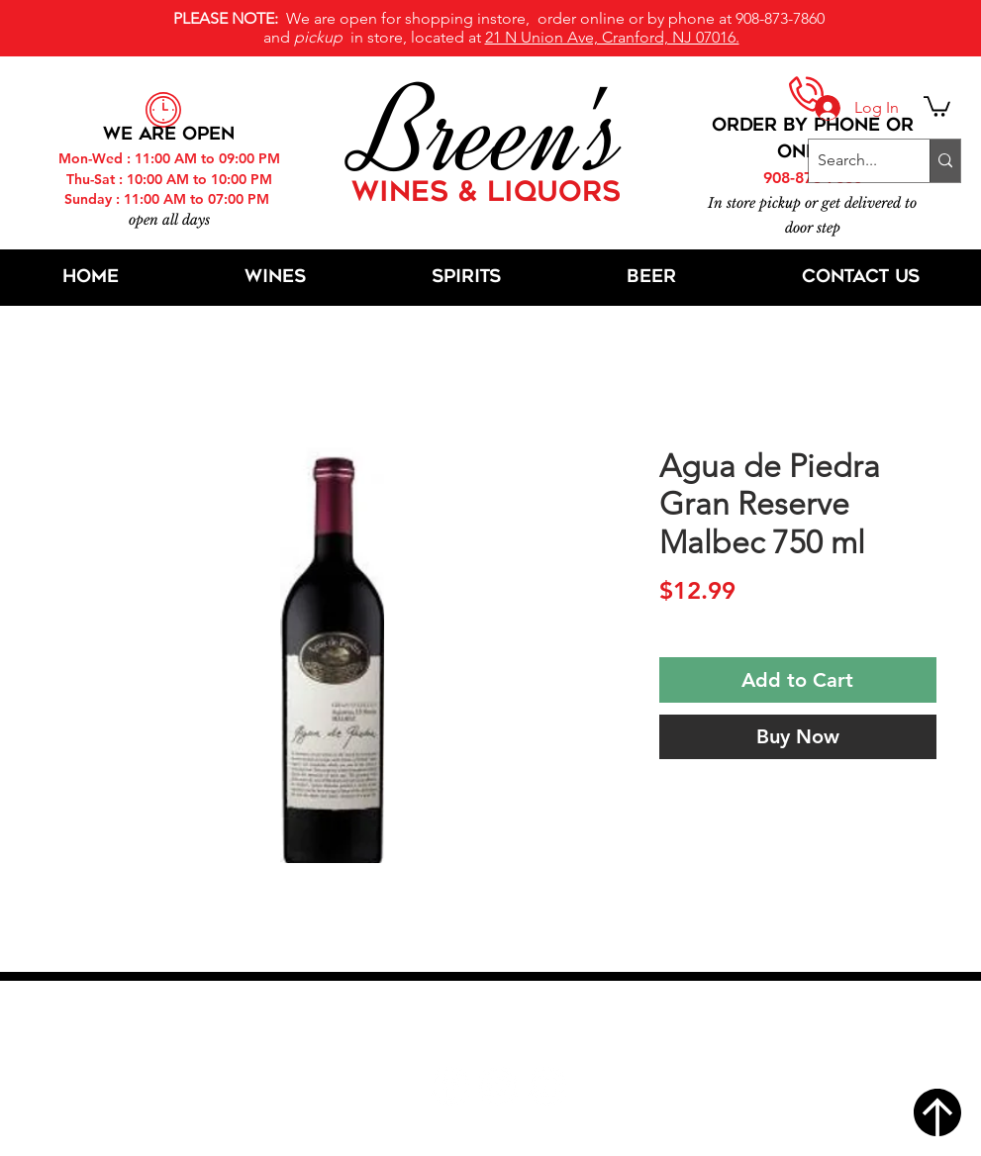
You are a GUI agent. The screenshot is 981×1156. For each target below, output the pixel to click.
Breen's (491, 133)
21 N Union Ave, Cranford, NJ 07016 (501, 1026)
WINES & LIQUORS (486, 194)
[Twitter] (498, 1086)
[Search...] (853, 161)
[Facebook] (450, 1086)
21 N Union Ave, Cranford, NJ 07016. (612, 37)
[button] (937, 105)
